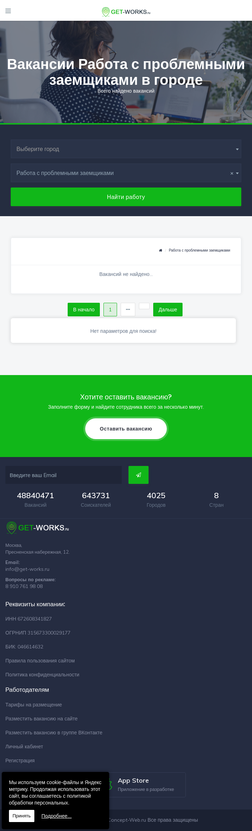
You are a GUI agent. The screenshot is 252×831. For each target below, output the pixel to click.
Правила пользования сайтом (40, 660)
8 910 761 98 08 (24, 586)
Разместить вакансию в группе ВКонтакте (53, 732)
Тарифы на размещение (33, 704)
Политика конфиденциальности (42, 674)
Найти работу (126, 196)
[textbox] (126, 149)
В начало (83, 309)
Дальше (168, 309)
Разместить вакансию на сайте (41, 718)
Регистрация (20, 760)
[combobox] (126, 149)
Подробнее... (57, 816)
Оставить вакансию (126, 429)
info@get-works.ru (27, 569)
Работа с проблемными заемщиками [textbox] (125, 173)
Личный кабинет (24, 746)
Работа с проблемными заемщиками (199, 250)
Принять (22, 815)
